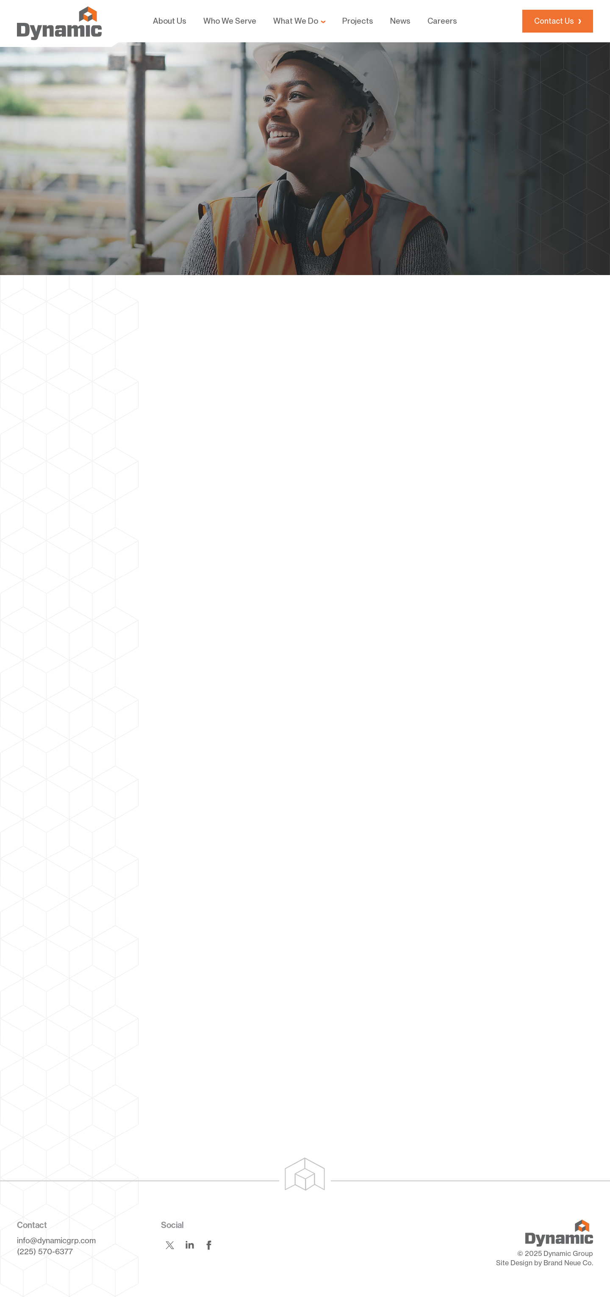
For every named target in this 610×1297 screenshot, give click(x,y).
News (400, 21)
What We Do (295, 21)
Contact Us (554, 21)
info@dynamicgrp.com (56, 1240)
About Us (169, 21)
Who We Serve (229, 21)
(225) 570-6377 (45, 1251)
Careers (442, 21)
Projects (357, 21)
